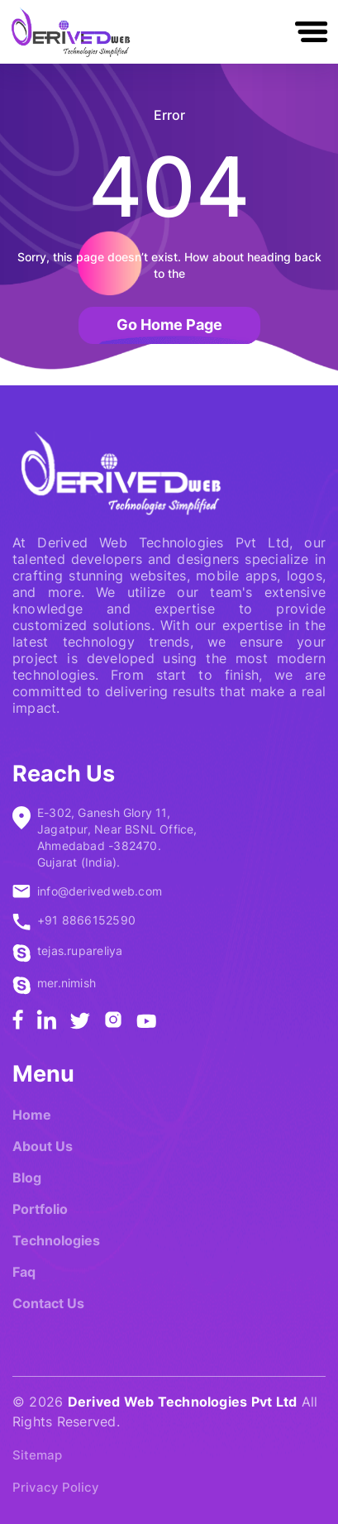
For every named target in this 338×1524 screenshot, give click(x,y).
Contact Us (48, 1303)
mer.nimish (66, 983)
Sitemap (37, 1455)
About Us (42, 1146)
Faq (24, 1272)
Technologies (56, 1240)
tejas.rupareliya (79, 951)
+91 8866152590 (86, 920)
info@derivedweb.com (99, 891)
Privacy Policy (55, 1487)
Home (31, 1114)
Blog (26, 1177)
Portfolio (40, 1209)
